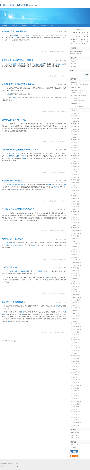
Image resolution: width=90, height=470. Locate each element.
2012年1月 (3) (75, 382)
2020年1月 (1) (75, 150)
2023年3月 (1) (75, 116)
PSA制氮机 (26, 35)
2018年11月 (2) (75, 180)
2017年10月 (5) (75, 204)
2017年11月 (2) (75, 201)
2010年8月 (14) (75, 412)
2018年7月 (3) (75, 190)
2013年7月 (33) (75, 340)
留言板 (53, 26)
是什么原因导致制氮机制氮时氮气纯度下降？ (20, 150)
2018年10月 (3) (75, 182)
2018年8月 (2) (75, 188)
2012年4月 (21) (75, 374)
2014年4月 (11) (75, 316)
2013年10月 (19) (76, 332)
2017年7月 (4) (75, 212)
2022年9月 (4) (75, 124)
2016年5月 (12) (75, 249)
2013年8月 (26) (75, 337)
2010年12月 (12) (76, 401)
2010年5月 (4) (75, 420)
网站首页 (4, 26)
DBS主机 (73, 447)
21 (79, 41)
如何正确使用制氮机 (10, 267)
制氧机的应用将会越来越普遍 (13, 302)
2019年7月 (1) (75, 158)
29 (82, 43)
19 (74, 41)
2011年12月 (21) (76, 385)
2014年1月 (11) (75, 324)
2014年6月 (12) (75, 310)
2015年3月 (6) (75, 286)
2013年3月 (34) (75, 350)
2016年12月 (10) (76, 230)
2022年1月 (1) (75, 142)
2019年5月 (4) (75, 164)
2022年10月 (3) (75, 121)
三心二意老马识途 (76, 87)
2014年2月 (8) (75, 321)
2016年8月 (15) (75, 241)
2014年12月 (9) (75, 294)
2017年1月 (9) (75, 228)
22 (82, 41)
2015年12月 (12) (76, 262)
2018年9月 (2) (75, 185)
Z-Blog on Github (76, 445)
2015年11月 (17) (76, 265)
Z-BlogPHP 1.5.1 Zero (12, 463)
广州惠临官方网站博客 (14, 5)
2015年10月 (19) (76, 268)
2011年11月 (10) (76, 388)
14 (79, 39)
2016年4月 (79, 29)
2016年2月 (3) (75, 257)
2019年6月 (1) (75, 161)
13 (76, 39)
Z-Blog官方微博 (75, 435)
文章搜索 (43, 26)
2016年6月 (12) (75, 246)
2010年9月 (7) (75, 409)
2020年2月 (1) (75, 148)
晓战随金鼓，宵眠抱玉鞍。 (79, 90)
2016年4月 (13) (75, 252)
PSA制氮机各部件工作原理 (13, 239)
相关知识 (24, 26)
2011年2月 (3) (75, 396)
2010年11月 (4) (75, 404)
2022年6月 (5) (75, 132)
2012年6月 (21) (75, 369)
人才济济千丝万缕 (76, 92)
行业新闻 (14, 26)
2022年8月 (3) (75, 126)
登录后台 (72, 53)
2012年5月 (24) (75, 372)
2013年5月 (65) (75, 345)
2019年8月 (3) (75, 156)
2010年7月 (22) (75, 414)
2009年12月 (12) (76, 422)
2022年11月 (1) (75, 118)
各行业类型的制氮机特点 (12, 181)
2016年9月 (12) (75, 238)
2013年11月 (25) (76, 329)
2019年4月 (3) (75, 166)
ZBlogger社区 (75, 438)
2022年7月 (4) (75, 129)
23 (84, 41)
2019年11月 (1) (75, 153)
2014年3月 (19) (75, 318)
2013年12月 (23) (76, 326)
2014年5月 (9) (75, 313)
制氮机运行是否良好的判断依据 (14, 31)
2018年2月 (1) (75, 196)
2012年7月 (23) (75, 366)
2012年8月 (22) (75, 364)
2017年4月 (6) (75, 220)
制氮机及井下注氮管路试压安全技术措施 (18, 84)
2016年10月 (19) (76, 236)
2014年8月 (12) (75, 305)
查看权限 (78, 53)
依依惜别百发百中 (76, 98)
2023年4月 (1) (75, 113)
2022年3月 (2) (75, 140)
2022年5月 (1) (75, 134)
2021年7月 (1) (75, 145)
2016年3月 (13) (75, 254)
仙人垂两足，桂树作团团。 (79, 101)
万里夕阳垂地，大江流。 (78, 106)
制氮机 (15, 35)
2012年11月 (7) (75, 358)
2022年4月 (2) (75, 137)
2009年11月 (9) (75, 425)
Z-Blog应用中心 (75, 432)
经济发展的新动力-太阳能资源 (14, 120)
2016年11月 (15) (76, 233)
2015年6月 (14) (75, 278)
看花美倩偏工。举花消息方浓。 (80, 85)
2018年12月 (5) (75, 177)
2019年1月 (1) (75, 174)
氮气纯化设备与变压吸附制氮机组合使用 (18, 209)
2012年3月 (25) (75, 377)
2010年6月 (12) (75, 417)
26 (74, 43)
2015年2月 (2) (75, 289)
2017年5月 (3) (75, 217)
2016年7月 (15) (75, 244)
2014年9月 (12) (75, 302)
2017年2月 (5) (75, 225)
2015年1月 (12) (75, 292)
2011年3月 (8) (75, 393)
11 (71, 39)
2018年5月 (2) (75, 193)
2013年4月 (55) (75, 348)
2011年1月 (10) (75, 398)
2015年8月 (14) (75, 273)
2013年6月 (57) (75, 342)
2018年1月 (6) (75, 198)
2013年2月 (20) (75, 353)
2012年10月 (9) (75, 361)
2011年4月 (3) (75, 390)
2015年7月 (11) (75, 276)
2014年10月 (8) (75, 300)
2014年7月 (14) (75, 308)
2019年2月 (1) (75, 172)
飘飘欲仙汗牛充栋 (76, 82)
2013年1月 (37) (75, 356)
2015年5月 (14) (75, 281)
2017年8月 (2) (75, 209)
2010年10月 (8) (75, 406)
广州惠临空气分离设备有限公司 (13, 64)
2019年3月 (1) (75, 169)
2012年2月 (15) (75, 380)
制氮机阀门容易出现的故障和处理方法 (17, 60)
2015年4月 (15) (75, 284)
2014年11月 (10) (76, 297)
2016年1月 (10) (75, 260)
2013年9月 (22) (75, 334)
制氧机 (42, 64)
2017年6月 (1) (75, 214)
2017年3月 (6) (75, 222)
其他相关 (34, 26)
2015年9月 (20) (75, 270)
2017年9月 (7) (75, 206)
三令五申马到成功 (76, 103)
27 (76, 43)
